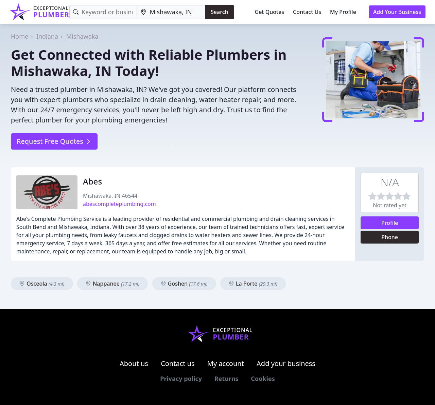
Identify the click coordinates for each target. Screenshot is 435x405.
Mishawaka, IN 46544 (110, 195)
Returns (226, 378)
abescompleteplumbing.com (119, 204)
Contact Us (307, 12)
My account (225, 363)
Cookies (263, 378)
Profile (389, 223)
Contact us (178, 363)
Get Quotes (269, 12)
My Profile (343, 12)
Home (19, 36)
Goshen (184, 283)
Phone (389, 237)
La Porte (253, 283)
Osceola (42, 283)
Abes (92, 181)
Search (219, 12)
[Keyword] (103, 12)
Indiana (47, 36)
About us (134, 363)
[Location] (171, 12)
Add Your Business (397, 12)
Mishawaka (82, 36)
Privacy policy (181, 378)
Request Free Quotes (54, 141)
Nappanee (113, 283)
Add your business (286, 363)
